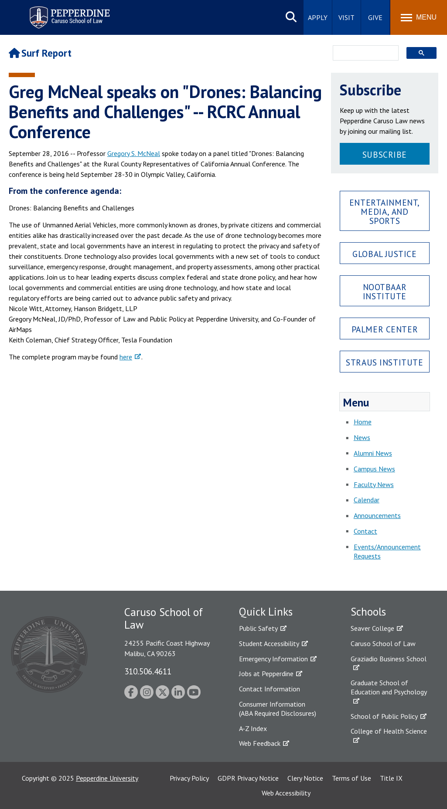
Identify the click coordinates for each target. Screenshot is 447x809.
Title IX (391, 778)
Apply (318, 17)
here (125, 356)
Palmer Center (384, 329)
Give (375, 17)
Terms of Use (351, 778)
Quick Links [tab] (266, 612)
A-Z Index (253, 728)
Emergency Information (273, 658)
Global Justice (384, 253)
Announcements (377, 515)
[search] (363, 54)
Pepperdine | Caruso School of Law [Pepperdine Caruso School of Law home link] (68, 12)
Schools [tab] (368, 612)
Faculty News (374, 484)
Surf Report (40, 53)
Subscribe (384, 154)
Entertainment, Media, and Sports (384, 211)
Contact (365, 531)
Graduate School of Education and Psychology (389, 687)
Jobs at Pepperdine (266, 673)
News (362, 437)
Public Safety (258, 628)
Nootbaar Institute (385, 291)
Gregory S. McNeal (133, 153)
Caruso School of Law (383, 643)
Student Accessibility (269, 643)
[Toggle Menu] (418, 17)
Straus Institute (384, 362)
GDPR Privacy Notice (248, 778)
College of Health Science (389, 731)
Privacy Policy (189, 778)
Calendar (366, 499)
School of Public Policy (384, 716)
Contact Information (269, 688)
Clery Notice (305, 778)
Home (363, 421)
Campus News (374, 468)
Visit (346, 17)
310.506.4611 (147, 671)
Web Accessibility (286, 793)
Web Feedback (259, 743)
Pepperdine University (107, 778)
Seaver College (372, 628)
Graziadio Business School (389, 658)
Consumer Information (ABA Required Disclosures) (277, 709)
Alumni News (373, 453)
